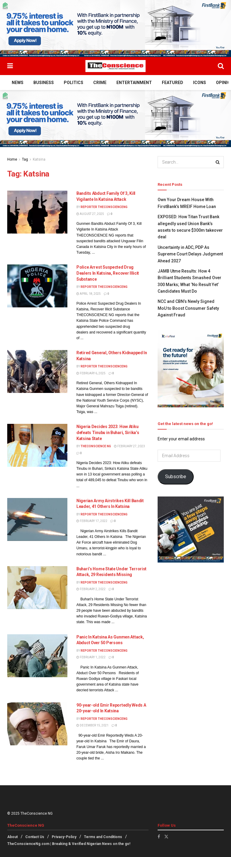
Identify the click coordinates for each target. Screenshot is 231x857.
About (12, 837)
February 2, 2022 (91, 589)
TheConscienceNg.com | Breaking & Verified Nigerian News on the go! (68, 844)
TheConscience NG (96, 446)
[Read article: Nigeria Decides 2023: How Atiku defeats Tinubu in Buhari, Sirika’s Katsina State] (37, 445)
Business (43, 82)
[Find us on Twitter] (166, 836)
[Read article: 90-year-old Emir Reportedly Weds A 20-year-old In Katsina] (37, 723)
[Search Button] (221, 66)
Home (12, 159)
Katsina (39, 159)
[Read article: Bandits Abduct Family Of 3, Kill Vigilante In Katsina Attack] (37, 212)
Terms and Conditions (103, 837)
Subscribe (175, 476)
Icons (199, 82)
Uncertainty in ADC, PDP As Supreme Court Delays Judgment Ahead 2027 (190, 254)
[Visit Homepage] (115, 66)
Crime (99, 82)
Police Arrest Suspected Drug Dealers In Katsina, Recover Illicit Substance (107, 273)
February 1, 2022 (91, 657)
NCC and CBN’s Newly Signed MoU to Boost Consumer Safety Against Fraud (188, 308)
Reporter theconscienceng (104, 207)
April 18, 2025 (88, 293)
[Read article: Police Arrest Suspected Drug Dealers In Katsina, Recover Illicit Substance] (37, 285)
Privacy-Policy (64, 837)
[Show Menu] (10, 66)
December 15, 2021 (92, 725)
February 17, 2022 (91, 521)
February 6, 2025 (91, 373)
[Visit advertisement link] (115, 28)
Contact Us (34, 837)
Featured (172, 82)
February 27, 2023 (129, 446)
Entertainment (134, 82)
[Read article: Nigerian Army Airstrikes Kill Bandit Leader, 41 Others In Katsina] (37, 519)
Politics (73, 82)
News (17, 82)
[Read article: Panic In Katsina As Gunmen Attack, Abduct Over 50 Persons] (37, 655)
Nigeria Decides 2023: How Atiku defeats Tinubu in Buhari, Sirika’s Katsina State (107, 432)
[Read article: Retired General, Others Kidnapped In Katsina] (37, 371)
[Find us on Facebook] (159, 836)
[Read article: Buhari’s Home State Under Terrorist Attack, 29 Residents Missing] (37, 587)
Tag (25, 159)
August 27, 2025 (90, 214)
